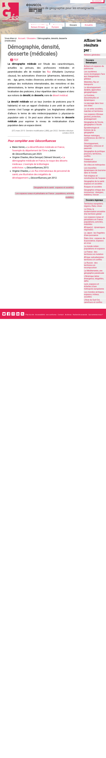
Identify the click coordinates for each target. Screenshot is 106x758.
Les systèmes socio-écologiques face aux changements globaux (94, 75)
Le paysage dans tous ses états (93, 104)
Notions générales (92, 55)
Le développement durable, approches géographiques (92, 89)
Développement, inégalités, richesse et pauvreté (93, 146)
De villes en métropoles (94, 165)
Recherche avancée (80, 315)
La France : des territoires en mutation (93, 253)
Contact (61, 315)
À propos (55, 27)
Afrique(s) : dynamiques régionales (94, 228)
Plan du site (29, 315)
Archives (68, 315)
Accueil (23, 38)
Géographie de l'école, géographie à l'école (93, 123)
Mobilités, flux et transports (91, 83)
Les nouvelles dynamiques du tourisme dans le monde (95, 170)
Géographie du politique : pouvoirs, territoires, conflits (95, 153)
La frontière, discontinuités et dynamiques (91, 97)
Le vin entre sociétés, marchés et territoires (93, 110)
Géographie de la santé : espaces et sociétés (51, 197)
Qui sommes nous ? (95, 315)
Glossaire (73, 25)
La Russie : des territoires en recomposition (91, 265)
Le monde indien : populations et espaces (94, 247)
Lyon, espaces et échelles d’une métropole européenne (94, 286)
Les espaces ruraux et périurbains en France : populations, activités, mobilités (94, 220)
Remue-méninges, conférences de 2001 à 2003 (94, 138)
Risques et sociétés (93, 187)
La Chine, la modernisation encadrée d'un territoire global (94, 211)
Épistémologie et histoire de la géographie (91, 130)
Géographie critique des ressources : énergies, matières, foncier (94, 192)
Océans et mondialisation (90, 160)
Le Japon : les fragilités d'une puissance (94, 234)
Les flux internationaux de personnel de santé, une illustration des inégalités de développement (41, 183)
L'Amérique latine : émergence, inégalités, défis (94, 278)
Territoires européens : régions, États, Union (94, 204)
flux (48, 75)
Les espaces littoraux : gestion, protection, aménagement (94, 116)
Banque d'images (38, 27)
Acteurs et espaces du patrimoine (94, 67)
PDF (17, 62)
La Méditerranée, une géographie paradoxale (94, 271)
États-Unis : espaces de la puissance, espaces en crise (94, 240)
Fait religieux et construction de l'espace (94, 177)
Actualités (89, 25)
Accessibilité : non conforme (45, 315)
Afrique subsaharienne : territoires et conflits (94, 258)
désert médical (60, 100)
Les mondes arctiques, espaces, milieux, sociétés (94, 294)
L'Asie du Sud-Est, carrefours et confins (93, 301)
